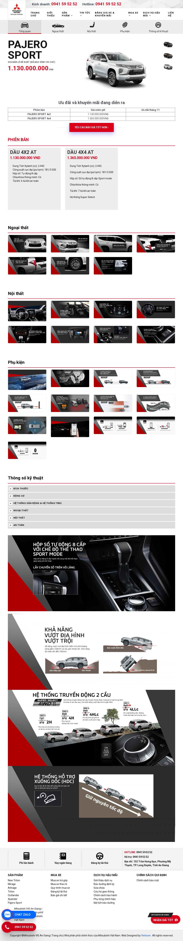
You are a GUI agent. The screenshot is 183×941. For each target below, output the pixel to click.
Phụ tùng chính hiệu (105, 899)
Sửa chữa (99, 887)
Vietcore (146, 935)
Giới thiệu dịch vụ (103, 880)
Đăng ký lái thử (59, 891)
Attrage (12, 887)
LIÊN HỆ (171, 14)
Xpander (13, 899)
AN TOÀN (18, 525)
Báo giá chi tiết (59, 895)
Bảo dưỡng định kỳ (104, 884)
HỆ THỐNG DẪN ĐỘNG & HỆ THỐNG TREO (37, 503)
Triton (11, 891)
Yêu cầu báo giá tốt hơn (91, 127)
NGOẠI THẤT (20, 510)
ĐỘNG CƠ (18, 496)
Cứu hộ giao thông (104, 891)
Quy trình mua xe (60, 887)
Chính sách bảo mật (148, 880)
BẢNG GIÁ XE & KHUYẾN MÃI (105, 14)
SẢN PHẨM (67, 14)
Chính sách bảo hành (105, 895)
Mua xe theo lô (59, 884)
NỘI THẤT (19, 517)
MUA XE (133, 14)
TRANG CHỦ (35, 14)
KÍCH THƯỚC (20, 488)
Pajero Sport (15, 902)
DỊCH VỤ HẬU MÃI (151, 14)
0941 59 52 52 (64, 4)
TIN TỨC (85, 14)
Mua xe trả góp (59, 880)
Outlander (13, 895)
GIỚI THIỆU (51, 14)
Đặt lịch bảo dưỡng (104, 902)
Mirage (12, 884)
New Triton (14, 880)
